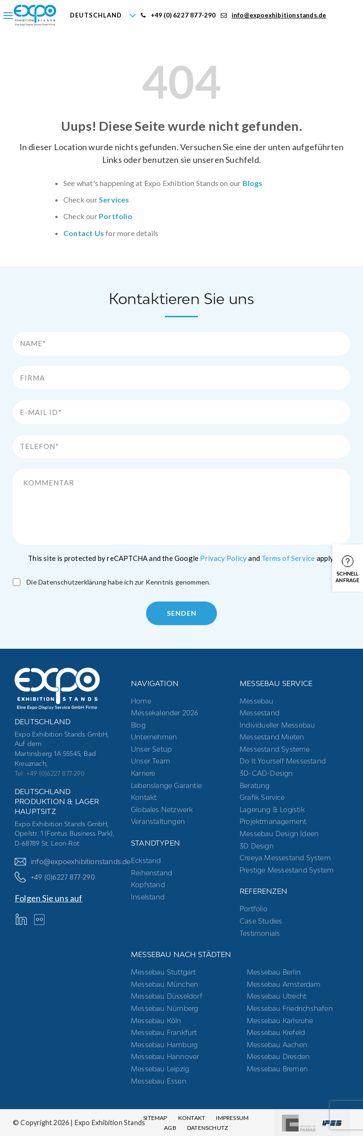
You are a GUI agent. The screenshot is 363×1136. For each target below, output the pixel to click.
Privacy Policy (223, 558)
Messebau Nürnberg (164, 1008)
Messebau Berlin (274, 972)
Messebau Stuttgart (163, 972)
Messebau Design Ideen (279, 834)
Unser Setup (151, 749)
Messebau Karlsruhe (280, 1021)
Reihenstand (151, 873)
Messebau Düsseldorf (166, 996)
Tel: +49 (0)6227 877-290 (50, 773)
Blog (138, 725)
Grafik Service (262, 797)
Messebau (257, 701)
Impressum (232, 1117)
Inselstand (147, 897)
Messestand (259, 713)
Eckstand (146, 860)
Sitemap (155, 1117)
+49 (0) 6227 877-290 (178, 15)
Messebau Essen (158, 1081)
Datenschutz (207, 1127)
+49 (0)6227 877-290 (55, 877)
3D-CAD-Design (266, 773)
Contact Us (83, 233)
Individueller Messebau (277, 725)
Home (141, 701)
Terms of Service (288, 558)
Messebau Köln (156, 1021)
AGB (170, 1127)
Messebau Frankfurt (164, 1032)
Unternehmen (154, 737)
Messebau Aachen (277, 1045)
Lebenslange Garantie (166, 785)
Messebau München (164, 984)
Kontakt (143, 797)
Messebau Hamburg (164, 1045)
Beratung (255, 785)
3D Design (257, 846)
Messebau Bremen (277, 1069)
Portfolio (115, 216)
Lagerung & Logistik (272, 809)
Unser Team (150, 761)
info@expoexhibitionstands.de (274, 15)
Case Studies (261, 921)
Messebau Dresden (278, 1056)
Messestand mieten (272, 737)
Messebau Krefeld (276, 1032)
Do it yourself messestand (283, 761)
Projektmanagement (273, 821)
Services (114, 199)
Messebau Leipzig (160, 1069)
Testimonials (260, 933)
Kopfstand (148, 885)
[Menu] (8, 15)
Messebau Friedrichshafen (290, 1008)
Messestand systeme (275, 749)
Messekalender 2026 (165, 713)
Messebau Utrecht (276, 996)
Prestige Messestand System (287, 870)
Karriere (143, 773)
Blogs (252, 182)
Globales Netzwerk (162, 809)
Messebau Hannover (165, 1056)
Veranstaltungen (158, 821)
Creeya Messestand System (285, 858)
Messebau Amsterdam (284, 984)
